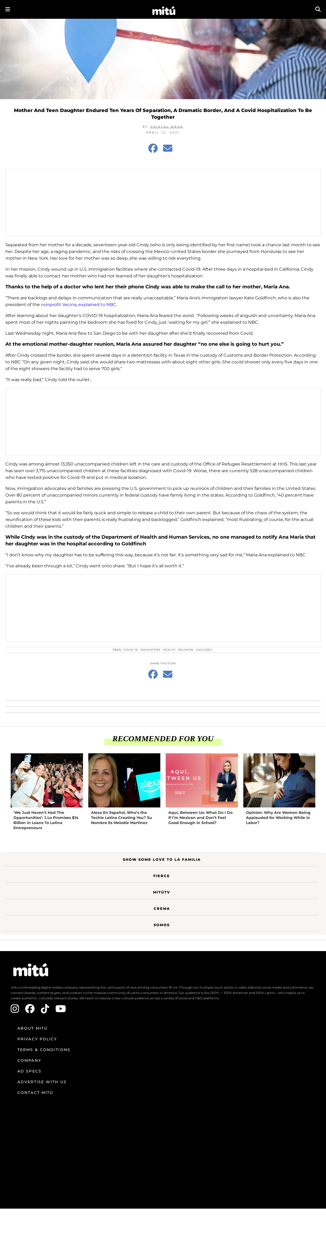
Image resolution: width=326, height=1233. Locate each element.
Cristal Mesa (166, 126)
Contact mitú (35, 1092)
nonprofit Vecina (59, 304)
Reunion (185, 649)
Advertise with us (42, 1081)
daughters (150, 649)
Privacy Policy (37, 1039)
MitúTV (161, 892)
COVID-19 (130, 649)
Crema (162, 908)
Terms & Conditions (43, 1049)
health (169, 649)
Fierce (161, 876)
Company (29, 1060)
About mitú (32, 1028)
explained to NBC (97, 304)
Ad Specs (29, 1071)
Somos (162, 925)
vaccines (204, 649)
